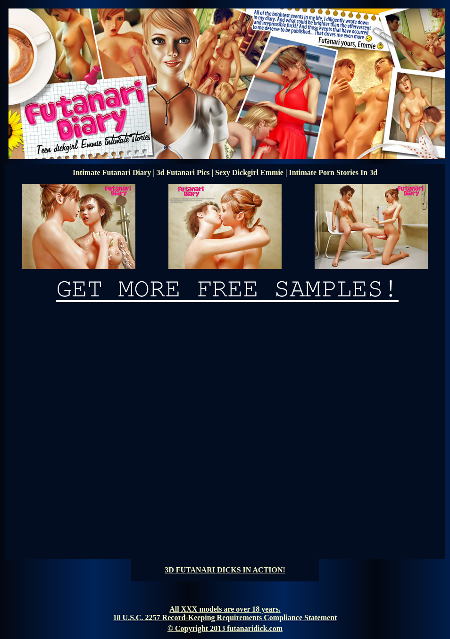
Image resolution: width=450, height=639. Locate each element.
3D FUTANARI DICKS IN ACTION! (225, 570)
